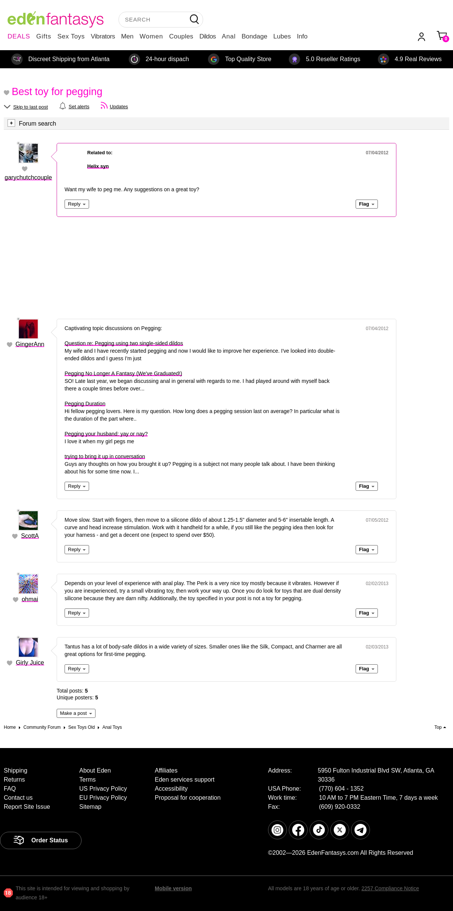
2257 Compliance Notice (390, 888)
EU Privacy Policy (103, 797)
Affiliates (166, 770)
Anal (229, 36)
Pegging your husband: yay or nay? (106, 434)
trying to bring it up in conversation (105, 456)
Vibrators (103, 36)
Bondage (254, 36)
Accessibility (171, 788)
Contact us (18, 797)
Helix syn (98, 166)
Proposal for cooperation (187, 797)
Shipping (15, 770)
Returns (14, 779)
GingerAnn (30, 344)
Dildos (207, 36)
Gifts (43, 36)
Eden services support (184, 779)
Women (151, 36)
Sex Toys (71, 36)
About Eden (95, 770)
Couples (181, 36)
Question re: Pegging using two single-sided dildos (124, 343)
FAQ (10, 788)
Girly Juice (30, 662)
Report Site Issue (27, 806)
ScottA (30, 536)
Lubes (282, 36)
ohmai (30, 599)
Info (302, 36)
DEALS (19, 36)
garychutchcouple (28, 177)
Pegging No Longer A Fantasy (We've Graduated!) (123, 373)
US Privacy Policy (103, 788)
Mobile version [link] (173, 888)
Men (127, 36)
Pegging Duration (85, 404)
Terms (87, 779)
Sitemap (90, 806)
